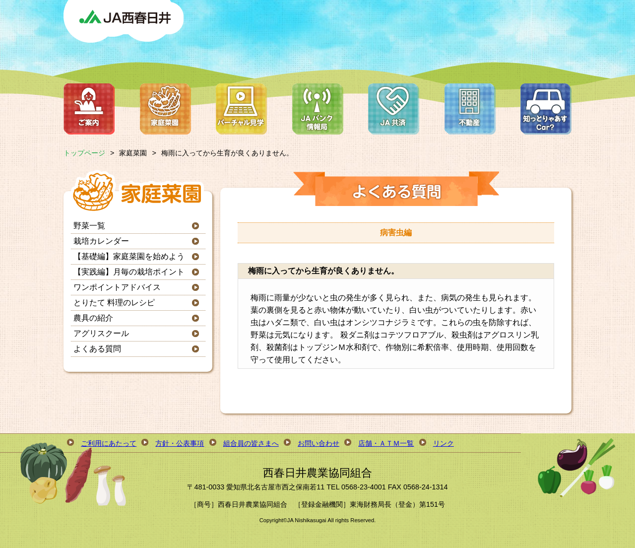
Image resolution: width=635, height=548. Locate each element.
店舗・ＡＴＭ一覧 (386, 443)
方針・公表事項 (179, 443)
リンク (443, 443)
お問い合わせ (318, 443)
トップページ (84, 153)
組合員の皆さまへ (251, 443)
